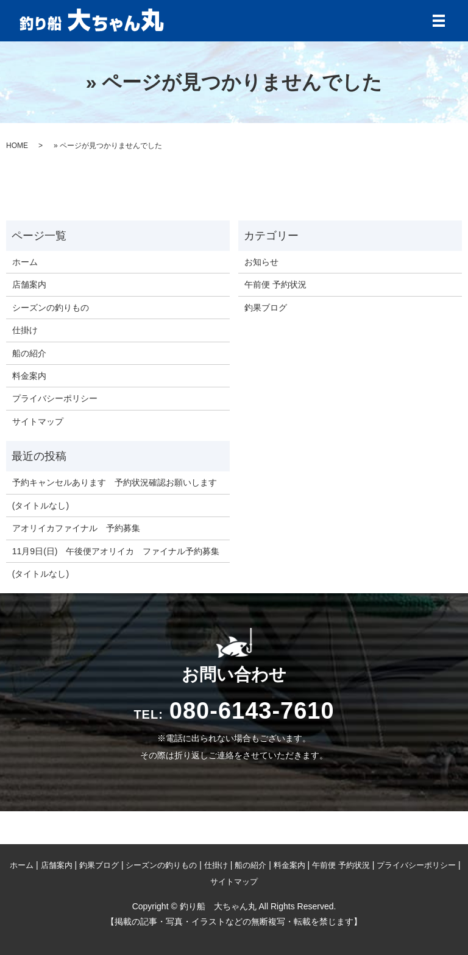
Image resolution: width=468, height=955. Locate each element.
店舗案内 (29, 284)
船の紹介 (29, 353)
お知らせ (261, 262)
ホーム (25, 262)
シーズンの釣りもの (50, 307)
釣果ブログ (265, 307)
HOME (17, 145)
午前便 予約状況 (275, 284)
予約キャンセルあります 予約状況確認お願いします (114, 482)
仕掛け (25, 330)
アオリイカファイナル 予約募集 (76, 528)
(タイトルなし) (40, 505)
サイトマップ (37, 421)
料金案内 (29, 376)
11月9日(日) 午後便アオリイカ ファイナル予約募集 (116, 551)
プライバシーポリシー (55, 398)
